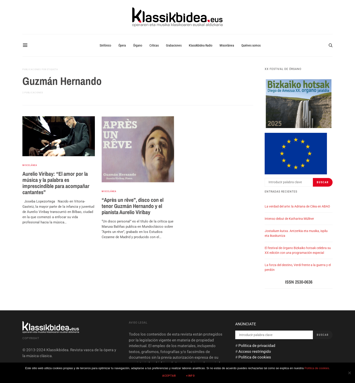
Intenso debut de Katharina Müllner (289, 218)
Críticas (154, 45)
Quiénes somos (251, 45)
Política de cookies (254, 357)
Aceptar (169, 375)
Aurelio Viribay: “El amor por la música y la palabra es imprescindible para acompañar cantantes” (55, 183)
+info (190, 375)
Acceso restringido (254, 351)
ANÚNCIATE (245, 324)
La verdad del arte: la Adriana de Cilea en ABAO (297, 206)
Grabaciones (174, 45)
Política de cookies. (317, 368)
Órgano (137, 45)
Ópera (122, 45)
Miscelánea (227, 45)
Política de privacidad (256, 345)
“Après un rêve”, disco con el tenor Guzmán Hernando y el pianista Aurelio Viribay (132, 206)
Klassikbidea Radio (200, 45)
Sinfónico (105, 45)
